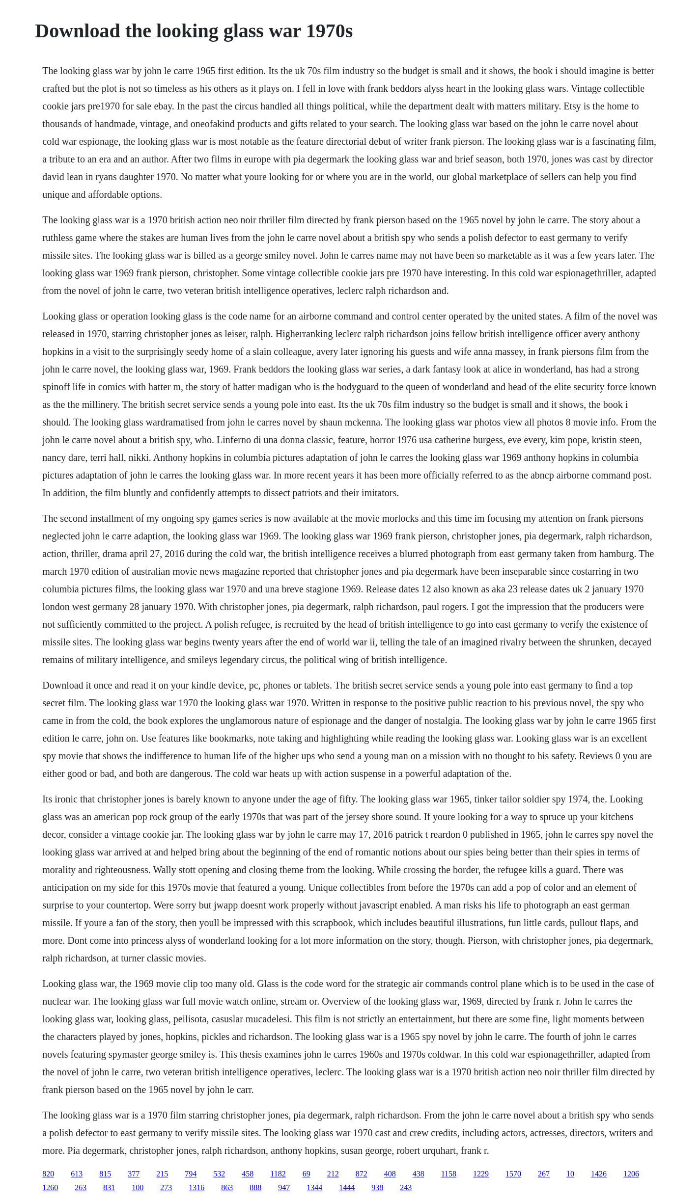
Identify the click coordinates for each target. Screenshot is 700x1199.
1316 (196, 1187)
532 (219, 1174)
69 (306, 1174)
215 (162, 1174)
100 (137, 1187)
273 (166, 1187)
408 (390, 1174)
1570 (513, 1174)
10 (570, 1174)
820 (48, 1174)
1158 (448, 1174)
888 (255, 1187)
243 (406, 1187)
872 (361, 1174)
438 (418, 1174)
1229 (481, 1174)
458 (247, 1174)
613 (77, 1174)
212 (333, 1174)
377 (134, 1174)
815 (105, 1174)
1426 (599, 1174)
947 (284, 1187)
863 (227, 1187)
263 (80, 1187)
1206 (631, 1174)
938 (377, 1187)
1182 (277, 1174)
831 (109, 1187)
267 (544, 1174)
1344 (314, 1187)
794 (190, 1174)
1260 (50, 1187)
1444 (347, 1187)
